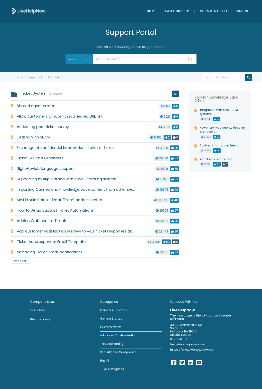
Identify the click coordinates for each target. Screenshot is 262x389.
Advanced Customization (118, 335)
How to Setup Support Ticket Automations (55, 210)
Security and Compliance (118, 352)
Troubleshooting (111, 343)
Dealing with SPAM (33, 137)
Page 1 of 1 (20, 261)
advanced (84, 59)
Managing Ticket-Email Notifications (50, 252)
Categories (175, 11)
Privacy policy (40, 319)
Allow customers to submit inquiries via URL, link (60, 116)
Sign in (242, 11)
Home (152, 11)
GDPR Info (37, 310)
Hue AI (104, 360)
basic (71, 59)
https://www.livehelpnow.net (192, 349)
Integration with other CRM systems (219, 112)
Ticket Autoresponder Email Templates (52, 241)
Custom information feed (218, 145)
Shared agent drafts (35, 105)
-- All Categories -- (114, 369)
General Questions (113, 310)
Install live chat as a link (216, 159)
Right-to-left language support (45, 168)
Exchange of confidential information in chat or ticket (65, 147)
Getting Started (111, 318)
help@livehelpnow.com (187, 344)
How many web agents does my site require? (223, 130)
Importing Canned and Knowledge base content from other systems (79, 189)
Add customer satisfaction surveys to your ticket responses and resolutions (86, 231)
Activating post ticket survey (43, 126)
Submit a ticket (214, 11)
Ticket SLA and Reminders (40, 158)
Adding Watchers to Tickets (42, 220)
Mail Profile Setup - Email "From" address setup (59, 199)
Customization (110, 327)
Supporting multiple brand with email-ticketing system (66, 178)
